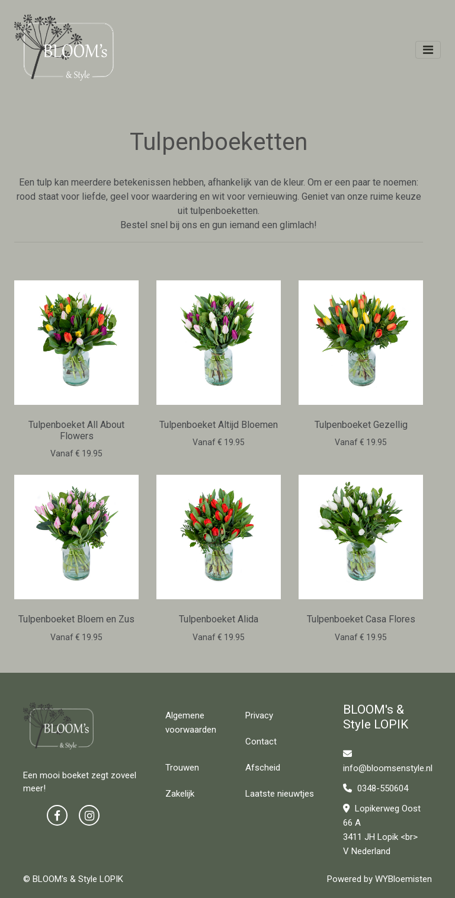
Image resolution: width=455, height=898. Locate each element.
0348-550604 (375, 788)
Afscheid (262, 767)
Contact (261, 741)
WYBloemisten (403, 879)
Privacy (259, 715)
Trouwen (182, 767)
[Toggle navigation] (428, 50)
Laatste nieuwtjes (279, 793)
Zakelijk (179, 793)
